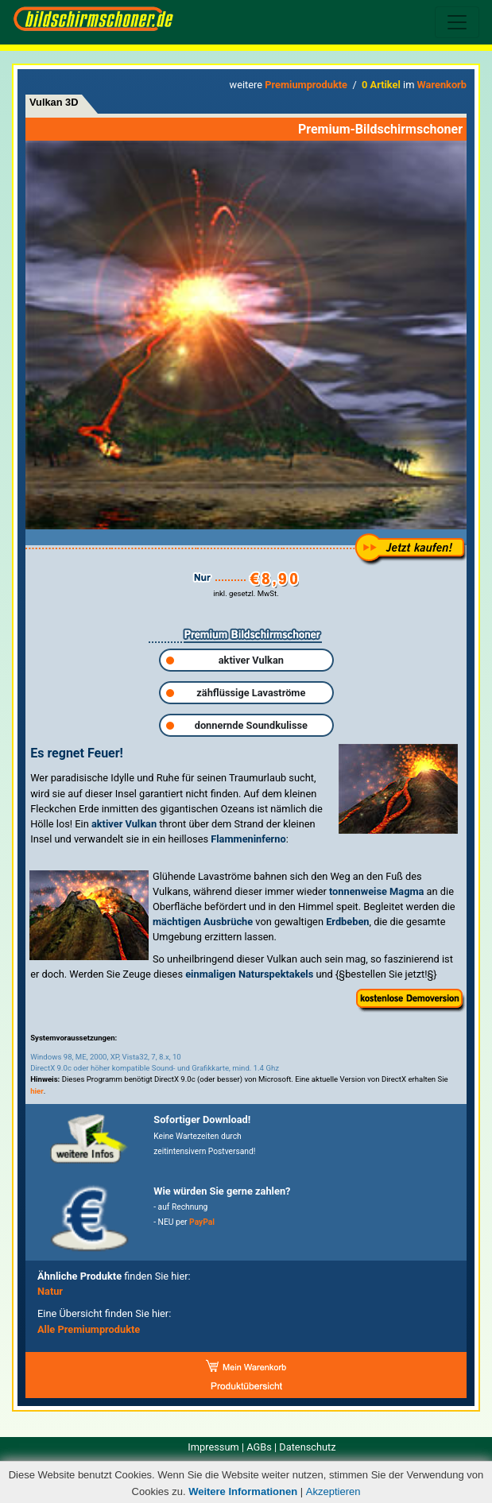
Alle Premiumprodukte (88, 1329)
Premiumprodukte (306, 85)
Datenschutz (307, 1447)
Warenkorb (442, 85)
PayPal (202, 1222)
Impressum (213, 1447)
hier (37, 1091)
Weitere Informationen (242, 1491)
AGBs (259, 1447)
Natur (50, 1291)
